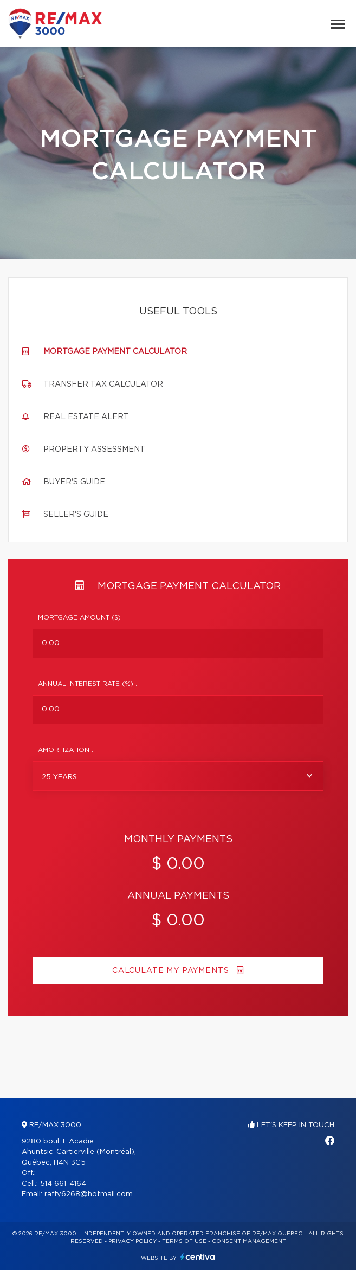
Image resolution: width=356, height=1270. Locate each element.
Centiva (197, 1256)
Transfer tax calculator (103, 384)
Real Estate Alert (86, 417)
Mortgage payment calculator (115, 352)
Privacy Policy (132, 1241)
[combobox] (178, 776)
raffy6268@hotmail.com (88, 1194)
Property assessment (94, 449)
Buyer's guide (74, 482)
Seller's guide (75, 515)
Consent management (249, 1241)
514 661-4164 (63, 1183)
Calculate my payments (178, 970)
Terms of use (184, 1241)
